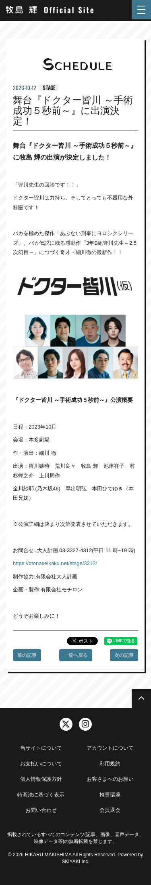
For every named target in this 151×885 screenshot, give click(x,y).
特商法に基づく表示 (40, 795)
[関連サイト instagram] (85, 724)
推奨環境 (109, 795)
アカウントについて (110, 748)
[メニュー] (141, 9)
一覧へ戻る (76, 655)
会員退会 (109, 810)
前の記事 (27, 655)
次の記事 (124, 655)
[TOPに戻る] (141, 698)
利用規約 (109, 764)
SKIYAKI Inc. (75, 861)
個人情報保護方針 (41, 779)
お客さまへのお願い (110, 779)
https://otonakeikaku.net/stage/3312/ (55, 563)
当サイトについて (41, 748)
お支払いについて (41, 764)
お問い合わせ (41, 810)
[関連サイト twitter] (66, 724)
